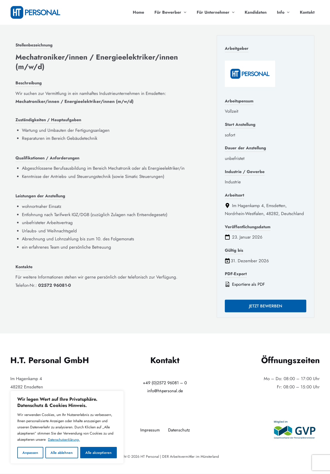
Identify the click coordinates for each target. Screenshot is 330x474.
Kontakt (308, 12)
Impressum (150, 430)
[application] (193, 12)
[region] (67, 427)
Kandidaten (261, 12)
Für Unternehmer (223, 12)
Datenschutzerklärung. (64, 439)
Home (149, 12)
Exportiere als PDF (245, 284)
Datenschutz (179, 430)
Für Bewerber (180, 12)
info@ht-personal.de (164, 391)
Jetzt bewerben (265, 306)
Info (286, 12)
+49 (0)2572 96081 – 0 (165, 383)
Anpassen (30, 452)
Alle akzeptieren (98, 452)
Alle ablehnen (62, 452)
